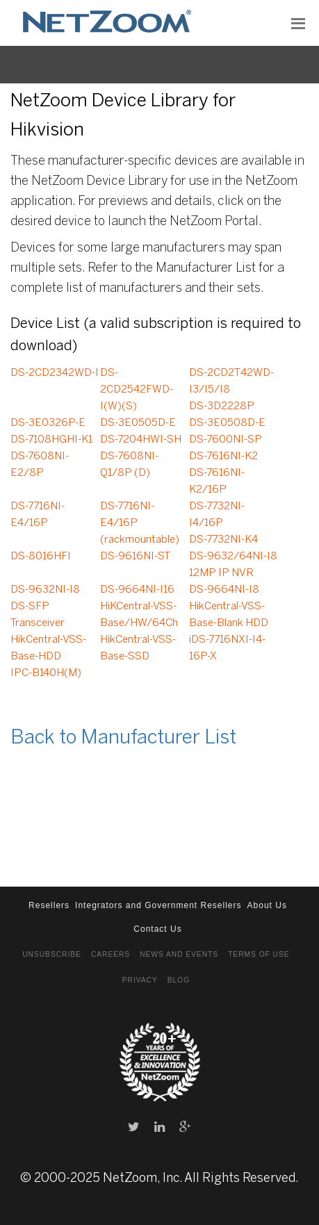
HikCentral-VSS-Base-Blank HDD (228, 615)
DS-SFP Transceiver (37, 615)
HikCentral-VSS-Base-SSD (138, 648)
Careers (110, 954)
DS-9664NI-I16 (137, 590)
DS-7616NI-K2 (223, 456)
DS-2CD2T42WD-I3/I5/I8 (231, 381)
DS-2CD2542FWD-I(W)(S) (136, 389)
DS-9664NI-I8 (224, 590)
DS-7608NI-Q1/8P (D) (129, 465)
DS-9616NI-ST (135, 556)
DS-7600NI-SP (225, 440)
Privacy (140, 980)
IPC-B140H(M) (45, 673)
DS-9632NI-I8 (45, 590)
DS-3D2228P (221, 406)
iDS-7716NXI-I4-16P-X (227, 648)
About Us (267, 905)
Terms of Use (258, 954)
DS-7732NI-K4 (223, 540)
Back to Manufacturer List (123, 738)
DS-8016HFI (40, 556)
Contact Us (157, 929)
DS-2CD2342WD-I (54, 373)
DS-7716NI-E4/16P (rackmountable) (139, 523)
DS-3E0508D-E (227, 423)
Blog (178, 980)
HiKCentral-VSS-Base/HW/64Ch (139, 615)
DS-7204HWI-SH (140, 440)
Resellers (48, 905)
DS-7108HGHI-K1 (51, 440)
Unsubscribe (51, 954)
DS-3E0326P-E (47, 423)
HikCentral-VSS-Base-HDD (48, 648)
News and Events (179, 954)
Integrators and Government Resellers (158, 905)
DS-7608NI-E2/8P (39, 465)
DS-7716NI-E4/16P (37, 515)
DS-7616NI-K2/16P (217, 481)
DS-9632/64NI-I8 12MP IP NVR (233, 565)
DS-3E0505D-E (138, 423)
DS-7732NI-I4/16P (217, 515)
